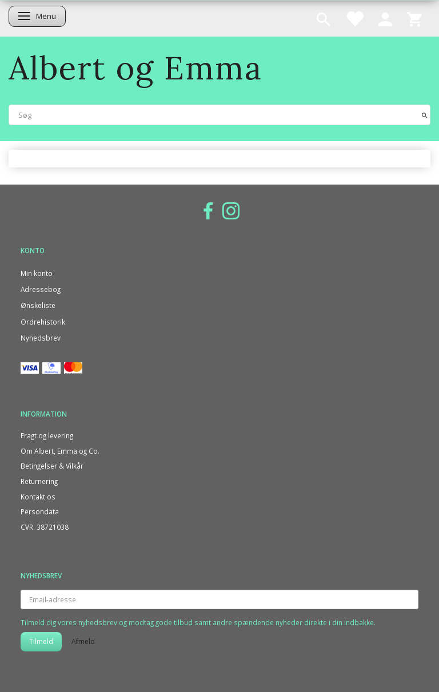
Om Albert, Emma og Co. (60, 450)
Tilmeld (41, 641)
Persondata (40, 511)
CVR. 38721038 (45, 526)
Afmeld (83, 641)
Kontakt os (38, 496)
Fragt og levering (47, 435)
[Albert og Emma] (135, 67)
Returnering (39, 481)
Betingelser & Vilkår (52, 465)
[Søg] (425, 114)
